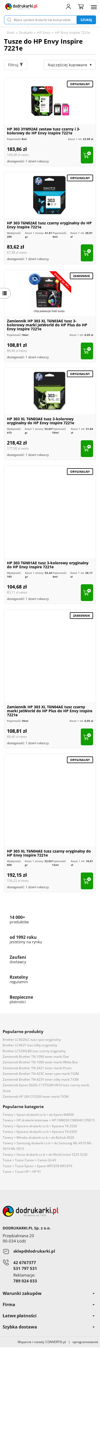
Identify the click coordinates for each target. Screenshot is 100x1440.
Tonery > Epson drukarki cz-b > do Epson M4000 (38, 1114)
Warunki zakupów (49, 1293)
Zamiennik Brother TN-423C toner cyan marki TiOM (41, 1073)
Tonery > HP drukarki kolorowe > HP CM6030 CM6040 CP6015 (49, 1120)
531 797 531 (25, 1268)
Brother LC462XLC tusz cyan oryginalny (32, 1039)
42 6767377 (24, 1262)
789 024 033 (25, 1280)
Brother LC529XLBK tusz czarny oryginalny (34, 1051)
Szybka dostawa (49, 1327)
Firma (49, 1304)
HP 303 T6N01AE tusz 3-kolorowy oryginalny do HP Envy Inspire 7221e (48, 564)
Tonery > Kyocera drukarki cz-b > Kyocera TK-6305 (40, 1131)
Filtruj (15, 64)
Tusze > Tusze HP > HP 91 (22, 1171)
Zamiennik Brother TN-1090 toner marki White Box (40, 1062)
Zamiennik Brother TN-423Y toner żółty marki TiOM (41, 1079)
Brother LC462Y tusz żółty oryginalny (30, 1045)
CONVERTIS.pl (55, 1342)
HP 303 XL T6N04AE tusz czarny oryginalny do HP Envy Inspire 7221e (49, 853)
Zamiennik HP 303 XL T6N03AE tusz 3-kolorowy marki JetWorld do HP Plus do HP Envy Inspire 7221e (47, 324)
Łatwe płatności (49, 1316)
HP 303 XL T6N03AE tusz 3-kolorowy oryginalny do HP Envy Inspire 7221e (40, 420)
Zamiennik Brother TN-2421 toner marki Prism (37, 1068)
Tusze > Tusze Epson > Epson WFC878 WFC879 (37, 1166)
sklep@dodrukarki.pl (34, 1251)
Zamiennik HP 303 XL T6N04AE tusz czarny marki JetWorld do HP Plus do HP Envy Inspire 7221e (49, 710)
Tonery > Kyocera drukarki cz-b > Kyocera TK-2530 (40, 1126)
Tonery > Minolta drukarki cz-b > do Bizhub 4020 (38, 1137)
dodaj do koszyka (87, 155)
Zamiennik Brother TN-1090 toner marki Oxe (36, 1056)
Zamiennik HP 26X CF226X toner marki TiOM (36, 1096)
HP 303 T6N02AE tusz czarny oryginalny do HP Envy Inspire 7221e (49, 224)
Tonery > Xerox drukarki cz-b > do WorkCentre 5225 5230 (45, 1154)
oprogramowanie (86, 1342)
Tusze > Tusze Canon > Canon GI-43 (29, 1160)
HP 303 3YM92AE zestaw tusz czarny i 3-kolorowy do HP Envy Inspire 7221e (43, 130)
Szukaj (86, 20)
